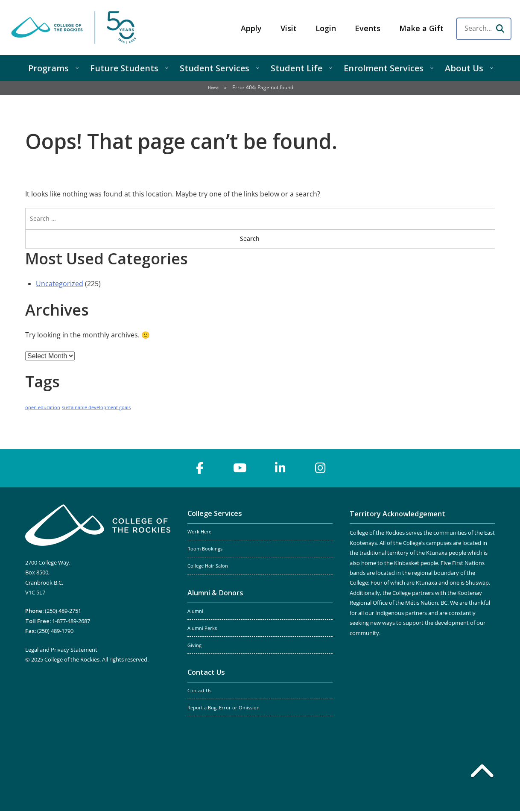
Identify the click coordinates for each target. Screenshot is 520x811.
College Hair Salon (207, 566)
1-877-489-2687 (71, 621)
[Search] (500, 28)
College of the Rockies (75, 27)
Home (213, 88)
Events (367, 28)
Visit (288, 28)
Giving (194, 645)
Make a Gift (421, 28)
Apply (251, 28)
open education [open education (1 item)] (42, 407)
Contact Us (206, 672)
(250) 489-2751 (63, 611)
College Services (214, 513)
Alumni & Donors (215, 592)
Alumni (195, 611)
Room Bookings (204, 549)
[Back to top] (482, 772)
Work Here (199, 532)
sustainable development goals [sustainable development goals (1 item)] (96, 407)
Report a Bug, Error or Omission (223, 708)
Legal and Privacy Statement (61, 649)
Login (326, 28)
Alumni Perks (202, 628)
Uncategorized (59, 283)
